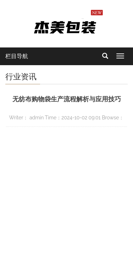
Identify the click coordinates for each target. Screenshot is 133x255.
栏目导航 (16, 56)
